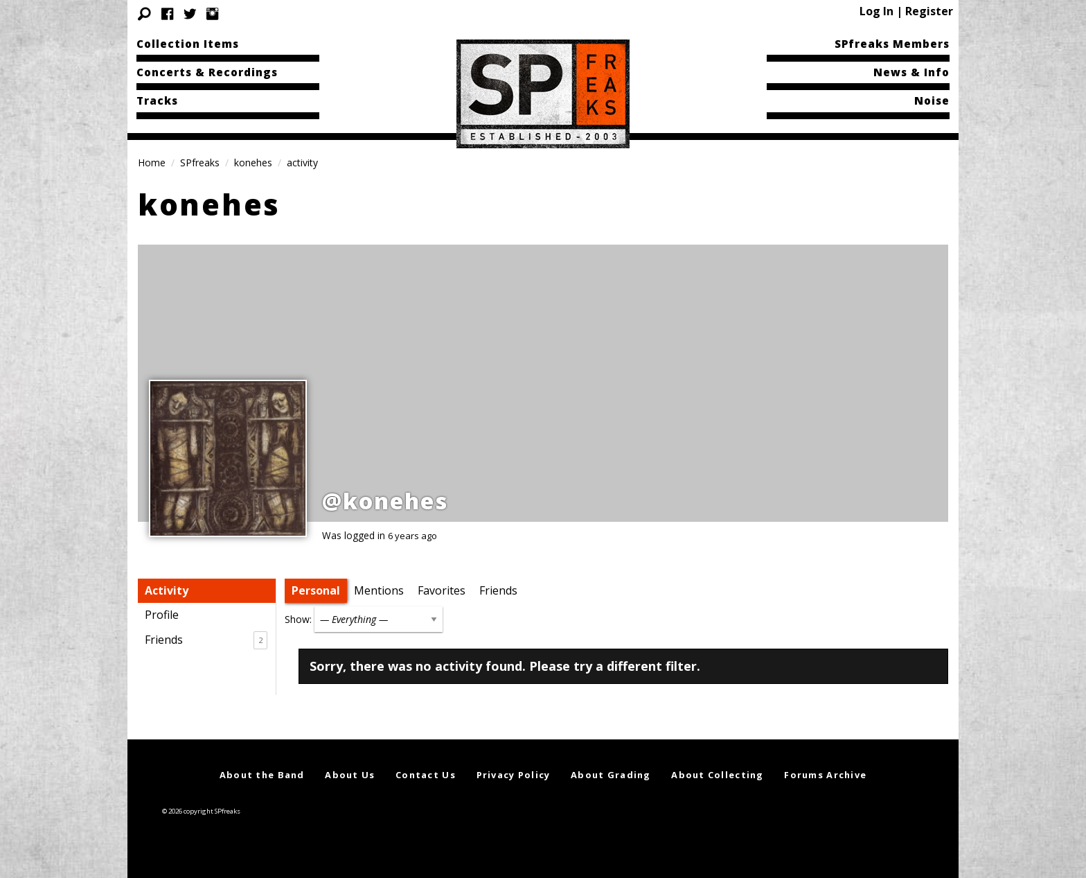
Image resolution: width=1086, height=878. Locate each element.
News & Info (911, 72)
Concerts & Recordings (207, 72)
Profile (162, 614)
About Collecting (717, 775)
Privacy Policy (514, 775)
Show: (298, 619)
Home (152, 162)
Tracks (157, 100)
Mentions (379, 590)
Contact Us (425, 775)
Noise (932, 100)
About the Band (262, 775)
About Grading (611, 775)
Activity (166, 590)
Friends (206, 640)
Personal (316, 590)
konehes (253, 162)
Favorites (441, 590)
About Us (350, 775)
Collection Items (187, 44)
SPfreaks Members (892, 44)
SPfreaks (200, 162)
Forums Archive (825, 775)
